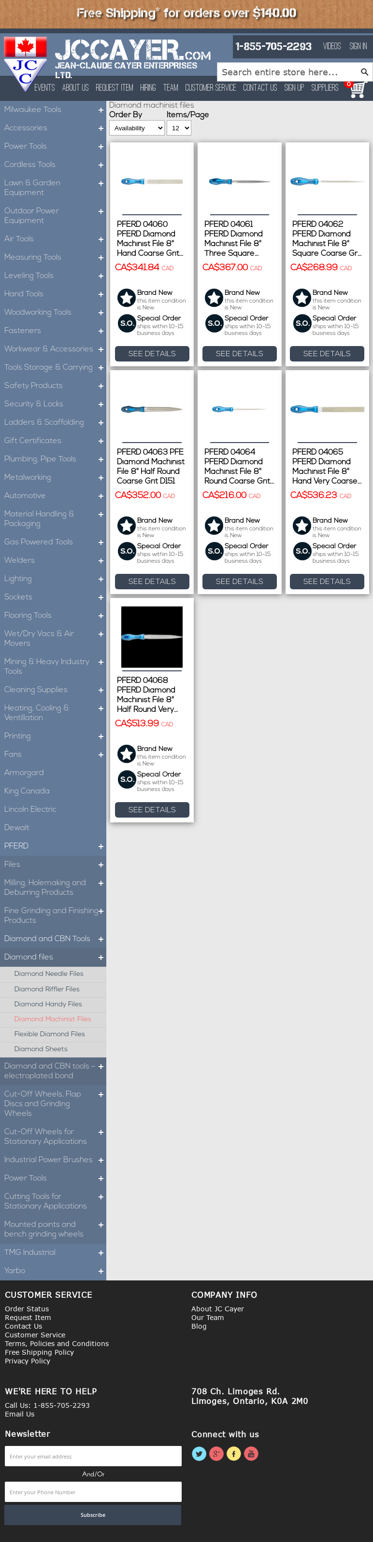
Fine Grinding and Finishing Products (55, 916)
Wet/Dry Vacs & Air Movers (55, 639)
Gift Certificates (55, 441)
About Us (75, 88)
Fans (55, 755)
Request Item (114, 88)
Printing (55, 736)
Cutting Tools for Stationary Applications (55, 1202)
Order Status (27, 1309)
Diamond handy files (48, 1004)
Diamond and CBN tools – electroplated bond (55, 1071)
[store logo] (26, 64)
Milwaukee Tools (55, 110)
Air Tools (55, 239)
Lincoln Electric (30, 810)
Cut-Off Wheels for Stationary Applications (55, 1137)
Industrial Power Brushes (55, 1160)
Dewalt (16, 828)
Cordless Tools (55, 165)
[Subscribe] (92, 1515)
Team (170, 88)
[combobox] (295, 72)
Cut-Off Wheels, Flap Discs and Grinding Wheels (55, 1104)
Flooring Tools (55, 616)
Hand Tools (55, 294)
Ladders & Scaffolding (55, 423)
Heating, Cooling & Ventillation (55, 713)
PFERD (55, 846)
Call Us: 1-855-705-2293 (47, 1405)
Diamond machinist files (52, 1019)
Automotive (55, 496)
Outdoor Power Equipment (55, 216)
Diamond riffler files (47, 989)
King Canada (27, 791)
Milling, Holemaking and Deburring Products (55, 888)
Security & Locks (55, 404)
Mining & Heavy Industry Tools (55, 667)
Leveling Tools (55, 276)
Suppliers (325, 88)
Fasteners (55, 331)
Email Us (19, 1414)
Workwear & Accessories (55, 349)
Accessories (55, 128)
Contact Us (260, 88)
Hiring (148, 88)
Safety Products (55, 386)
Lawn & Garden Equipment (55, 188)
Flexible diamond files (49, 1034)
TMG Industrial (55, 1253)
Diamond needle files (49, 974)
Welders (55, 561)
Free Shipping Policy (39, 1352)
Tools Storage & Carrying (55, 368)
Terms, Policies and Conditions (57, 1343)
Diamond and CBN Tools (55, 939)
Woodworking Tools (55, 313)
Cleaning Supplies (55, 690)
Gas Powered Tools (55, 542)
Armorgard (24, 773)
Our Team (207, 1317)
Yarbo (55, 1271)
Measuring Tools (55, 258)
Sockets (55, 597)
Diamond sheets (41, 1049)
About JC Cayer (217, 1309)
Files (55, 865)
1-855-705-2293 (273, 47)
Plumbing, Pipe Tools (55, 459)
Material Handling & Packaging (55, 519)
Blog (199, 1326)
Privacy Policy (27, 1361)
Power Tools (55, 147)
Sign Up (294, 88)
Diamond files (55, 957)
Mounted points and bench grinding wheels (55, 1230)
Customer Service (211, 88)
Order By (125, 115)
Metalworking (55, 478)
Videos (332, 47)
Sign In (358, 47)
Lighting (55, 579)
